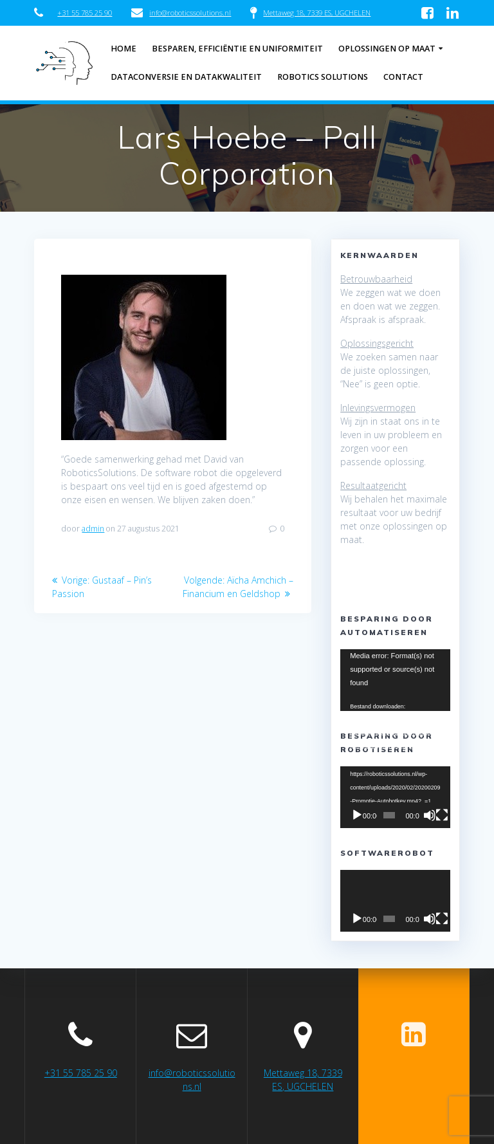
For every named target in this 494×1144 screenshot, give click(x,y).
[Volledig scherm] (441, 815)
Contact (403, 76)
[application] (395, 680)
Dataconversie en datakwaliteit (186, 76)
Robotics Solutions (322, 76)
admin (93, 528)
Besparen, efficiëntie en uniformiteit (237, 48)
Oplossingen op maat (386, 48)
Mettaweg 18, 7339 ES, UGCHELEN (316, 12)
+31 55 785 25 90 (84, 12)
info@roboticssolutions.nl (190, 12)
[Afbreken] (429, 815)
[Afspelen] (357, 815)
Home (123, 48)
